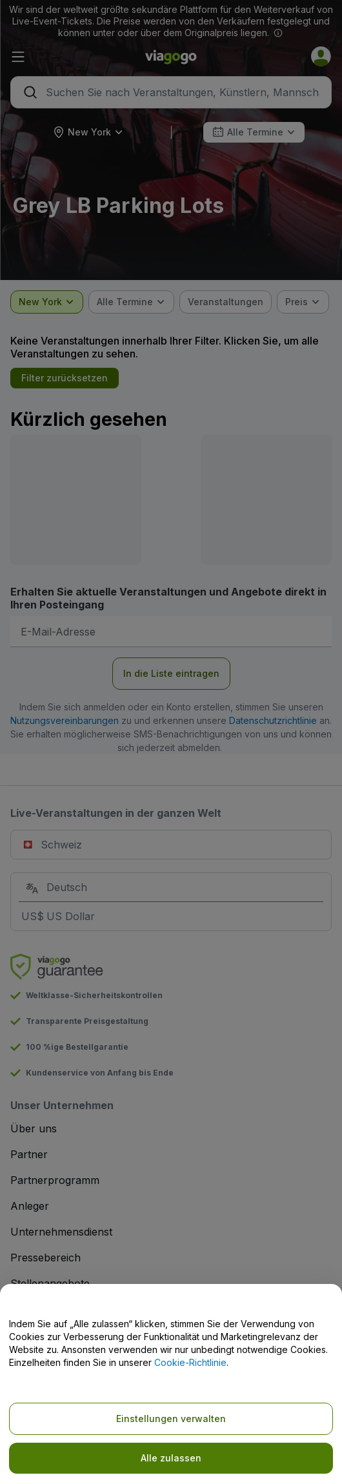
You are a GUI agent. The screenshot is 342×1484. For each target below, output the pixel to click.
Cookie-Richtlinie (190, 1362)
